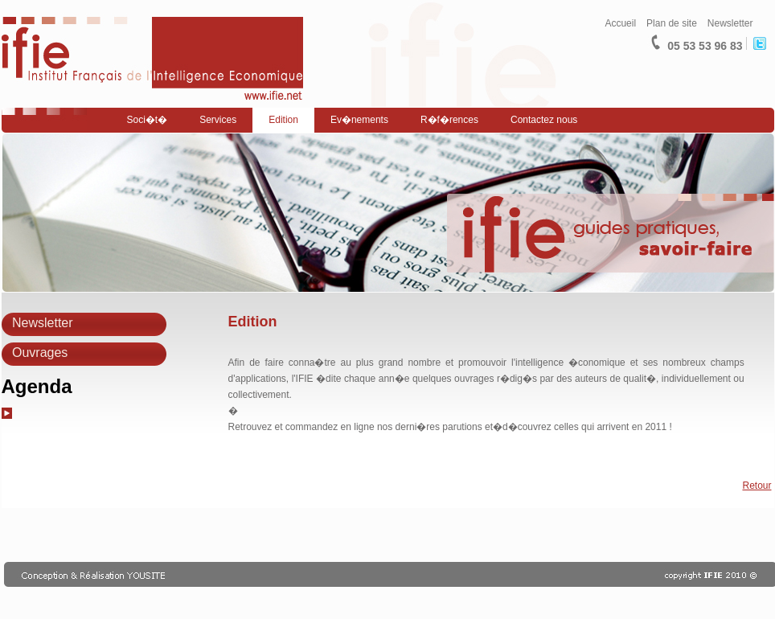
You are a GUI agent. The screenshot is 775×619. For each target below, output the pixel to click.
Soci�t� (147, 119)
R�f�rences (449, 119)
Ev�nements (359, 119)
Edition (283, 119)
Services (217, 119)
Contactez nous (544, 119)
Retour (756, 485)
